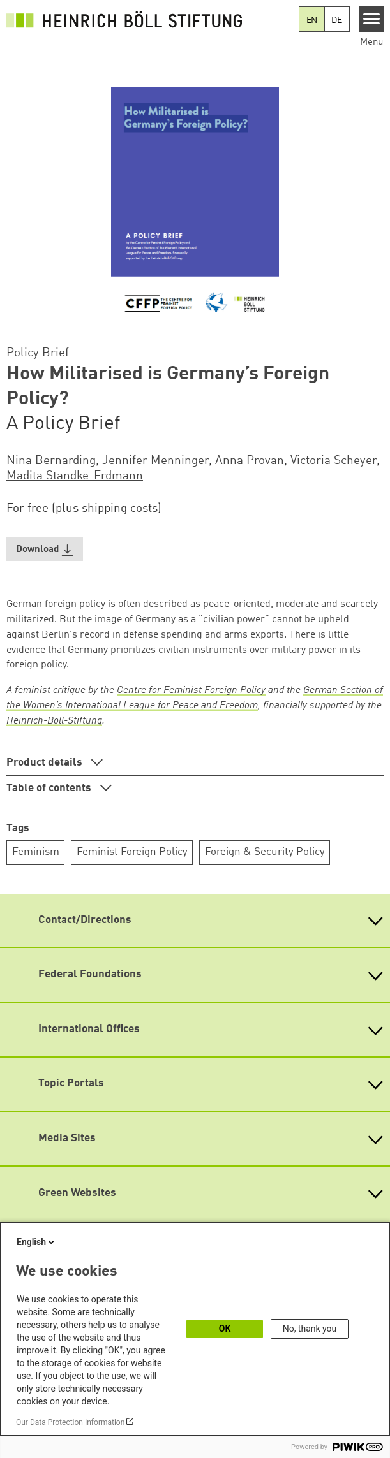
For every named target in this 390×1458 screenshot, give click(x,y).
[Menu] (371, 19)
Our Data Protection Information (70, 1422)
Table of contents (50, 788)
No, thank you (310, 1328)
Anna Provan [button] (249, 461)
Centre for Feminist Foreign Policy (191, 690)
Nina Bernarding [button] (51, 461)
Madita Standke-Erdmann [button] (74, 476)
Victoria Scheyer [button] (333, 461)
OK (225, 1328)
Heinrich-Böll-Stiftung (54, 721)
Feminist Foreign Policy (132, 852)
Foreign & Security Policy (265, 852)
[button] (44, 549)
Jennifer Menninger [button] (155, 461)
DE (336, 20)
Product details (45, 762)
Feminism (35, 852)
